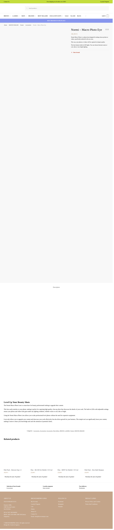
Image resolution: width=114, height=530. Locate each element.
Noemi (22, 25)
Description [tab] (56, 287)
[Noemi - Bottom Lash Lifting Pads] (106, 29)
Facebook (60, 501)
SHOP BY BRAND (13, 25)
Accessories (28, 25)
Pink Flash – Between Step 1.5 (12, 470)
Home (5, 25)
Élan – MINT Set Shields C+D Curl (68, 470)
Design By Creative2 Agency (12, 525)
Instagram (61, 504)
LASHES (67, 431)
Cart (32, 506)
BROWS (62, 431)
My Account (34, 501)
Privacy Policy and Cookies (92, 501)
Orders (33, 509)
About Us (33, 511)
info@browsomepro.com (41, 516)
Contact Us (6, 1)
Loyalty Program (104, 1)
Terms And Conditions (91, 504)
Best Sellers (56, 431)
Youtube (60, 506)
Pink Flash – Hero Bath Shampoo (94, 470)
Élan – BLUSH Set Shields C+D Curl (41, 470)
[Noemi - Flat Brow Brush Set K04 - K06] (108, 29)
